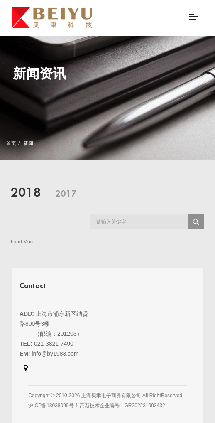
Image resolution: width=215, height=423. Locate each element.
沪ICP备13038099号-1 (53, 405)
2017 (66, 194)
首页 (11, 143)
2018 (26, 193)
